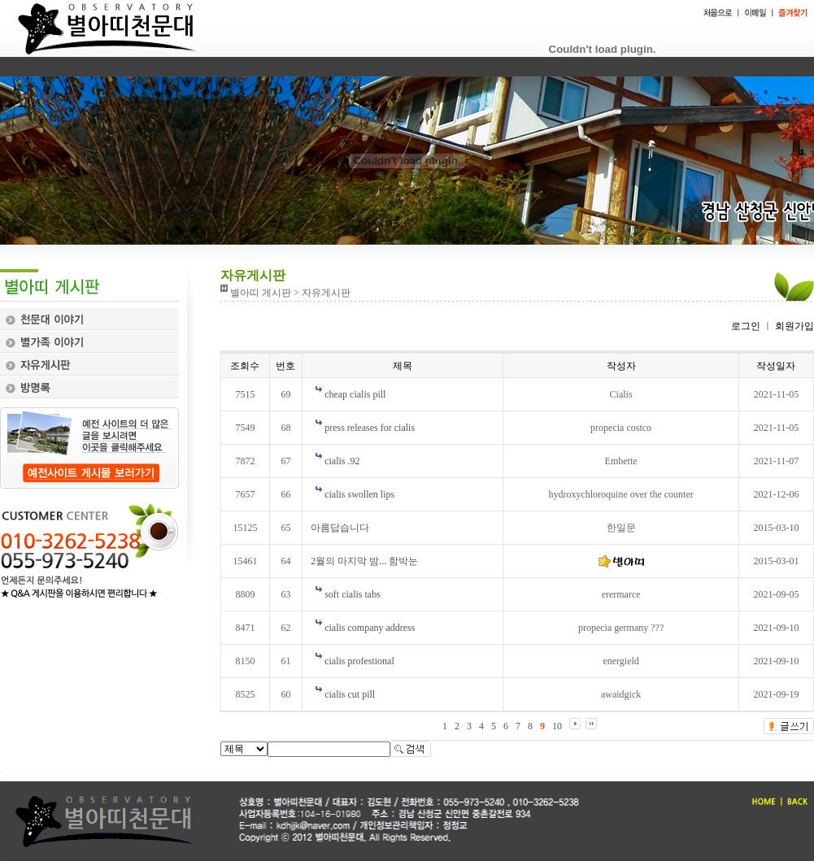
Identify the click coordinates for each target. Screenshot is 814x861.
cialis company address (369, 627)
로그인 (745, 326)
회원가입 (793, 326)
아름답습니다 (340, 527)
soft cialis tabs (352, 594)
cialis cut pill (349, 694)
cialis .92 (341, 461)
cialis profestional (359, 661)
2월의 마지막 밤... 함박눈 (364, 561)
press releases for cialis (369, 427)
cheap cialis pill (354, 394)
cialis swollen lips (359, 494)
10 (557, 726)
